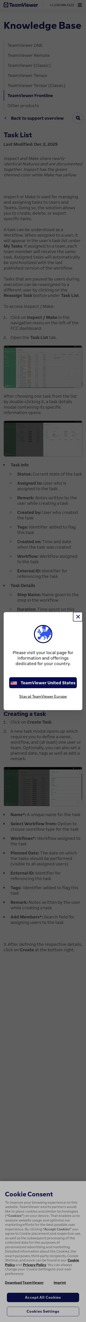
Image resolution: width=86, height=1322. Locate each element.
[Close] (77, 616)
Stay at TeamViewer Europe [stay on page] (43, 696)
